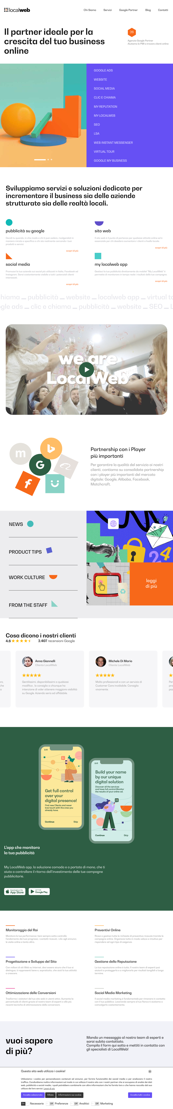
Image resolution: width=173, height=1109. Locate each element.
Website (100, 79)
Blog (148, 10)
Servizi (108, 10)
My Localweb (104, 116)
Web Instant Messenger (113, 143)
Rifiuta (50, 1095)
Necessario (37, 1103)
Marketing (106, 1103)
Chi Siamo (90, 10)
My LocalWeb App (111, 265)
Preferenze (61, 1103)
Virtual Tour (104, 152)
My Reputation (105, 107)
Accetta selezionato (33, 1095)
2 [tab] (48, 159)
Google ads (103, 70)
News (16, 524)
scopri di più (72, 251)
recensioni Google (56, 641)
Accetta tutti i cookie (140, 1095)
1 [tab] (40, 159)
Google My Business (110, 161)
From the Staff (28, 605)
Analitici (84, 1103)
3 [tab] (51, 159)
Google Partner (128, 10)
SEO (97, 124)
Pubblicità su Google (25, 231)
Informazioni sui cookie (69, 1095)
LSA (96, 133)
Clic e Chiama (105, 97)
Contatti (163, 10)
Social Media (104, 88)
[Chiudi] (150, 1071)
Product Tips (25, 552)
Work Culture (27, 578)
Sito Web (103, 231)
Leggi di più (151, 584)
